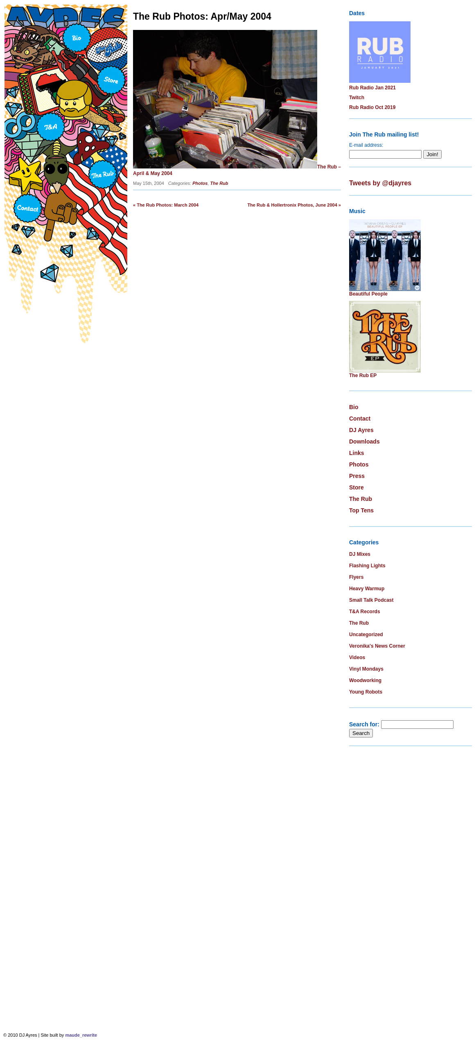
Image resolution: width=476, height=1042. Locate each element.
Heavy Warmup (366, 589)
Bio (354, 407)
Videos (357, 657)
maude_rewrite (81, 1035)
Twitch (356, 97)
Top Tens (361, 510)
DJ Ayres (361, 430)
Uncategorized (366, 634)
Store (356, 487)
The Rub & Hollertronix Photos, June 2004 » (294, 204)
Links (356, 453)
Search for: (364, 724)
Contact (359, 418)
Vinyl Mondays (366, 669)
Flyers (356, 577)
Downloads (364, 441)
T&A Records (364, 611)
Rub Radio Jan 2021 (372, 88)
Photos (200, 183)
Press (357, 476)
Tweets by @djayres (380, 183)
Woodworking (365, 680)
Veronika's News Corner (377, 646)
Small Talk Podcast (371, 600)
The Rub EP (363, 375)
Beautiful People (368, 294)
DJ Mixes (359, 554)
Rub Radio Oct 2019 (372, 107)
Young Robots (365, 692)
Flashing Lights (367, 566)
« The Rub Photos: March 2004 (166, 204)
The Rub (219, 183)
